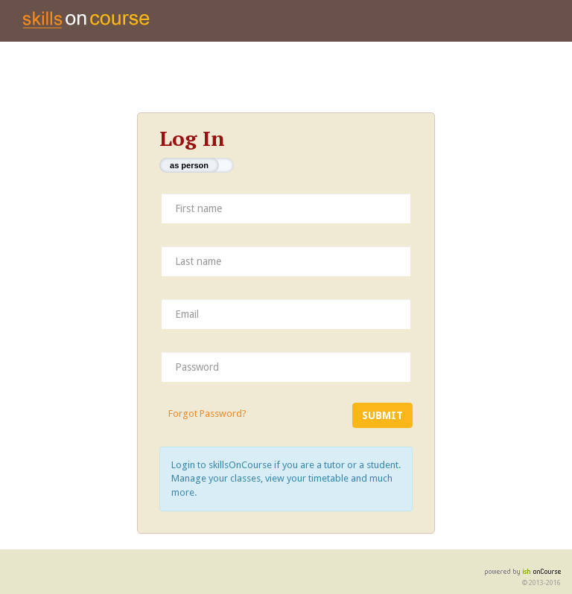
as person (189, 165)
